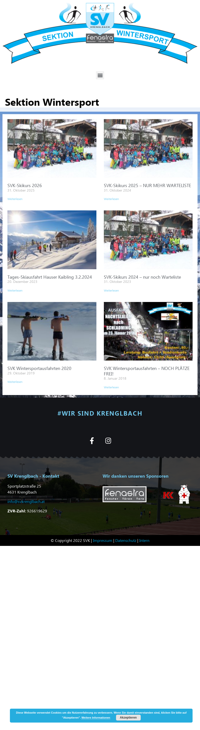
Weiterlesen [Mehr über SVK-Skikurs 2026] (15, 199)
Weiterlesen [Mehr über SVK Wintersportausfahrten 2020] (15, 382)
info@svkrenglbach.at (26, 501)
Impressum (102, 540)
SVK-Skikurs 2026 (24, 185)
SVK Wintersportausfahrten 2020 (39, 368)
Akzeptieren (128, 717)
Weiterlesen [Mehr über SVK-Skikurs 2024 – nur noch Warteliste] (111, 290)
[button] (100, 75)
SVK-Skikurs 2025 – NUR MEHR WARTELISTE (147, 185)
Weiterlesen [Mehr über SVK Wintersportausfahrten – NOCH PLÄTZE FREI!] (111, 387)
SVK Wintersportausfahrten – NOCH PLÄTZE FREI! (147, 371)
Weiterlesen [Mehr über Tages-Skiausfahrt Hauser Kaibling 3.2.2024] (15, 290)
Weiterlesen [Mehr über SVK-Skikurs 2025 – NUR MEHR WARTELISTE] (111, 199)
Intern (144, 540)
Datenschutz (125, 540)
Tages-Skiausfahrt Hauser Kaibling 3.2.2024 (49, 277)
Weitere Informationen (96, 717)
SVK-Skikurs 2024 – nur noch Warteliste (142, 277)
